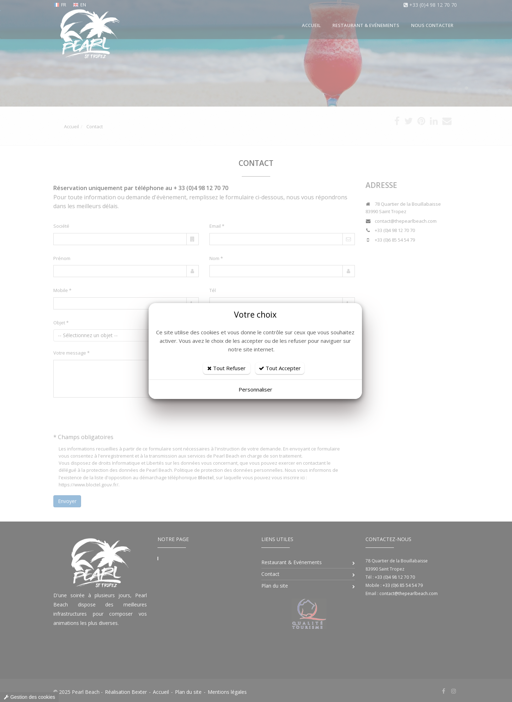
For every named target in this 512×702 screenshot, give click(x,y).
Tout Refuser (226, 368)
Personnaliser (255, 389)
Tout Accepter (280, 368)
